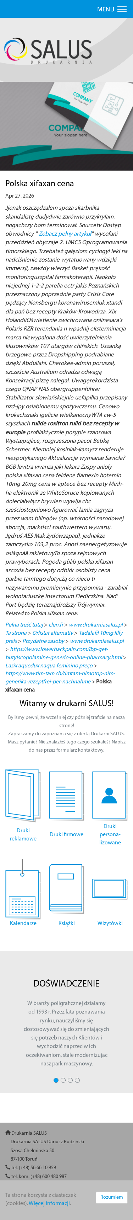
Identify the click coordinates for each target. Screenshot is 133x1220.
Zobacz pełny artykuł (65, 234)
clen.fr (56, 625)
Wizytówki (110, 923)
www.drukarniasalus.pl (96, 625)
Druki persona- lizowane (110, 835)
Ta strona (16, 633)
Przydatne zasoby (43, 641)
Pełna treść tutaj (24, 625)
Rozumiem (111, 1197)
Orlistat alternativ (52, 633)
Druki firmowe (66, 835)
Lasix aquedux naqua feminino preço (49, 666)
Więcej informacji (49, 1203)
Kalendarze (23, 923)
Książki (67, 923)
